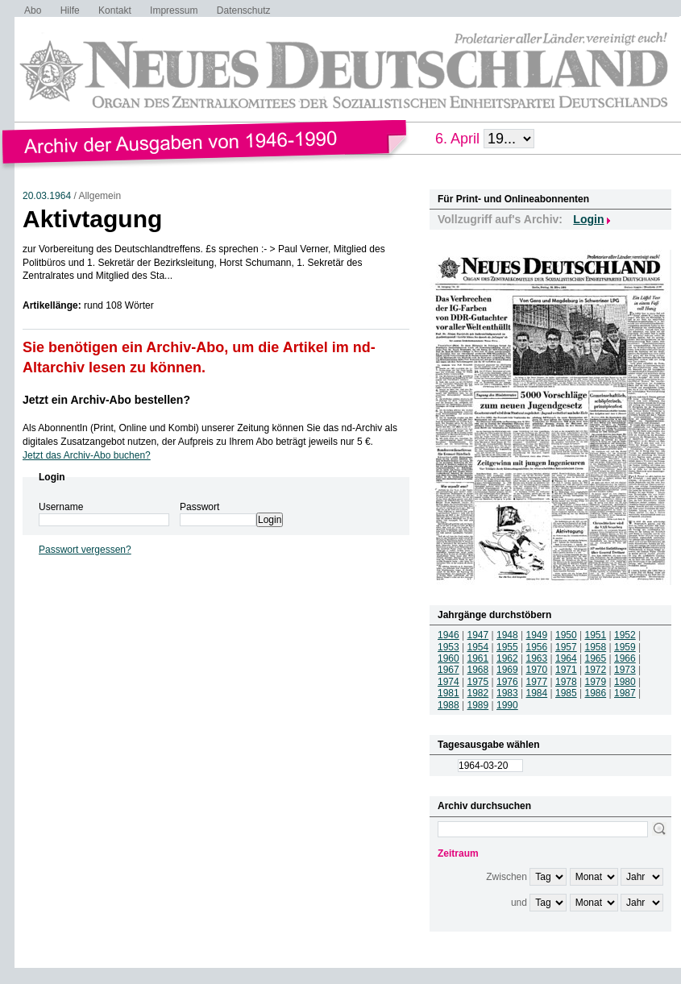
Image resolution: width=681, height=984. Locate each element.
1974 (448, 681)
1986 (596, 693)
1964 (566, 658)
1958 (596, 647)
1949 (537, 635)
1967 (448, 669)
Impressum (173, 10)
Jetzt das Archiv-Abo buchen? (87, 455)
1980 (625, 681)
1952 (625, 635)
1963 (537, 658)
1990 (507, 705)
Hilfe (70, 10)
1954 (478, 647)
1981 (448, 693)
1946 (448, 635)
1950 (566, 635)
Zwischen (506, 876)
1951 (596, 635)
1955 (507, 647)
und (519, 902)
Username (61, 507)
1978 (566, 681)
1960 (448, 658)
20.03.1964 (47, 195)
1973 (625, 669)
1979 (596, 681)
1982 (478, 693)
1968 (478, 669)
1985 (566, 693)
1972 (596, 669)
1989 (478, 705)
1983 (507, 693)
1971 (566, 669)
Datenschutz (244, 10)
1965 (596, 658)
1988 (448, 705)
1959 (625, 647)
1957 (566, 647)
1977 (537, 681)
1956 (537, 647)
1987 (625, 693)
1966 (625, 658)
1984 (537, 693)
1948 (507, 635)
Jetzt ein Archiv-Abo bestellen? (106, 399)
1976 (507, 681)
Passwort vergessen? (85, 549)
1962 (507, 658)
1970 (537, 669)
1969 (507, 669)
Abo (32, 10)
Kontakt (114, 10)
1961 (478, 658)
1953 (448, 647)
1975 (478, 681)
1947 (478, 635)
